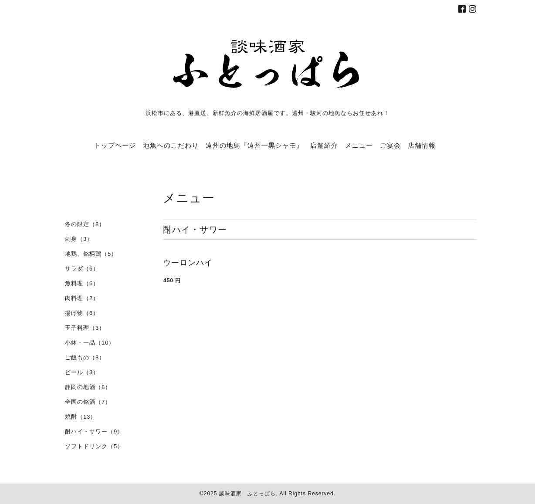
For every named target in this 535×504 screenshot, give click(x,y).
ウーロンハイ (188, 262)
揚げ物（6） (82, 313)
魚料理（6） (82, 283)
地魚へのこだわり (171, 145)
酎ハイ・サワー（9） (94, 431)
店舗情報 (422, 145)
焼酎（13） (80, 416)
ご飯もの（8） (85, 357)
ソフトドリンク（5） (94, 446)
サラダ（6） (82, 268)
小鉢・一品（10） (90, 342)
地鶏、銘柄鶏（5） (91, 253)
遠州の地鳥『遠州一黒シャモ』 (254, 145)
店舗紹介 (324, 145)
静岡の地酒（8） (88, 387)
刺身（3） (79, 239)
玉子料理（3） (85, 328)
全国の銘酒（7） (88, 402)
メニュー (359, 145)
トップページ (115, 145)
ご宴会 (390, 145)
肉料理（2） (82, 298)
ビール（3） (82, 372)
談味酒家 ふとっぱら (247, 493)
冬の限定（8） (85, 224)
